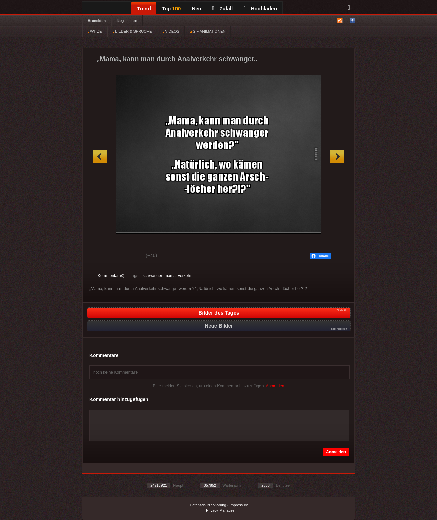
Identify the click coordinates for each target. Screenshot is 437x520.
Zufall (222, 8)
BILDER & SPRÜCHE (132, 31)
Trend (144, 8)
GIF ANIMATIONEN (207, 31)
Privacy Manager (220, 510)
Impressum (238, 505)
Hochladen (260, 8)
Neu (196, 8)
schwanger (153, 275)
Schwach (128, 256)
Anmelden (97, 20)
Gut (102, 256)
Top (171, 8)
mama (170, 275)
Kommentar (109, 275)
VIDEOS (171, 31)
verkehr (185, 275)
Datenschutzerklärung (207, 505)
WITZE (95, 31)
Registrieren (127, 20)
